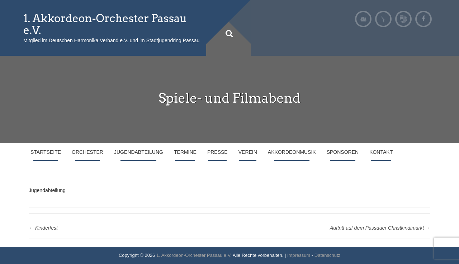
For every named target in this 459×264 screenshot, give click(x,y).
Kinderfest (43, 228)
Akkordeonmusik (292, 152)
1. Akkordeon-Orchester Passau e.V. (105, 24)
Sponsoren (343, 152)
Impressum (298, 255)
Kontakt (381, 152)
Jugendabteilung (138, 152)
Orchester (87, 152)
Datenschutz (327, 255)
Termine (185, 152)
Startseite (45, 152)
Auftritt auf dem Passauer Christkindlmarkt (380, 228)
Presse (217, 152)
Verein (247, 152)
